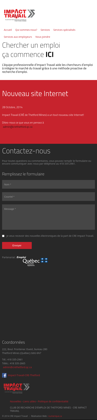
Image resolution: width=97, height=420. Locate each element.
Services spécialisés (64, 29)
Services (45, 29)
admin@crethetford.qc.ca (17, 127)
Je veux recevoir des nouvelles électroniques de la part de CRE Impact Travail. (50, 235)
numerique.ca (55, 416)
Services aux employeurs (18, 36)
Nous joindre (42, 36)
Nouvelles (15, 401)
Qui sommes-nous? (26, 29)
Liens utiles (29, 401)
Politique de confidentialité (53, 401)
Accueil (8, 29)
